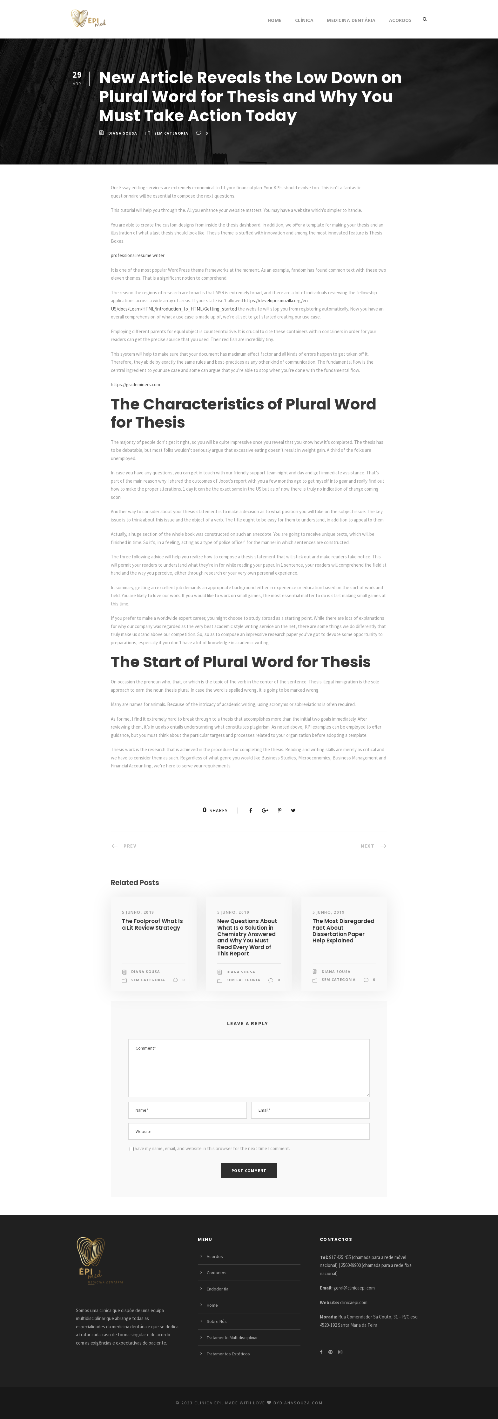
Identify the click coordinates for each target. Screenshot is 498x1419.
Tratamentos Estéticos (228, 1354)
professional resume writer (138, 255)
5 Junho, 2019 (138, 912)
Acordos (400, 20)
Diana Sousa (122, 133)
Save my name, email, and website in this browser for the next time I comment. (212, 1148)
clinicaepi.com (353, 1302)
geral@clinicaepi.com (354, 1288)
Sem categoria (171, 133)
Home (275, 20)
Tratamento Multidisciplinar (232, 1337)
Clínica (304, 20)
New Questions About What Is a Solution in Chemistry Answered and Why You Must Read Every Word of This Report (247, 937)
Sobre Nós (217, 1321)
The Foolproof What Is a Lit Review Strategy (152, 924)
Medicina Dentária (351, 20)
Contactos (216, 1273)
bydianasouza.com (298, 1403)
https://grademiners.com (135, 384)
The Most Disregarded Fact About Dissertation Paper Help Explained (343, 930)
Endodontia (217, 1289)
